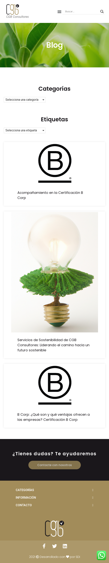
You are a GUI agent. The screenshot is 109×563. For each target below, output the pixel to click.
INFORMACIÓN (26, 497)
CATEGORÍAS (25, 490)
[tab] (54, 490)
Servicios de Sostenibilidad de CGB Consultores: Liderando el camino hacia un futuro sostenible (53, 345)
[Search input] (81, 11)
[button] (59, 11)
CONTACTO (24, 505)
